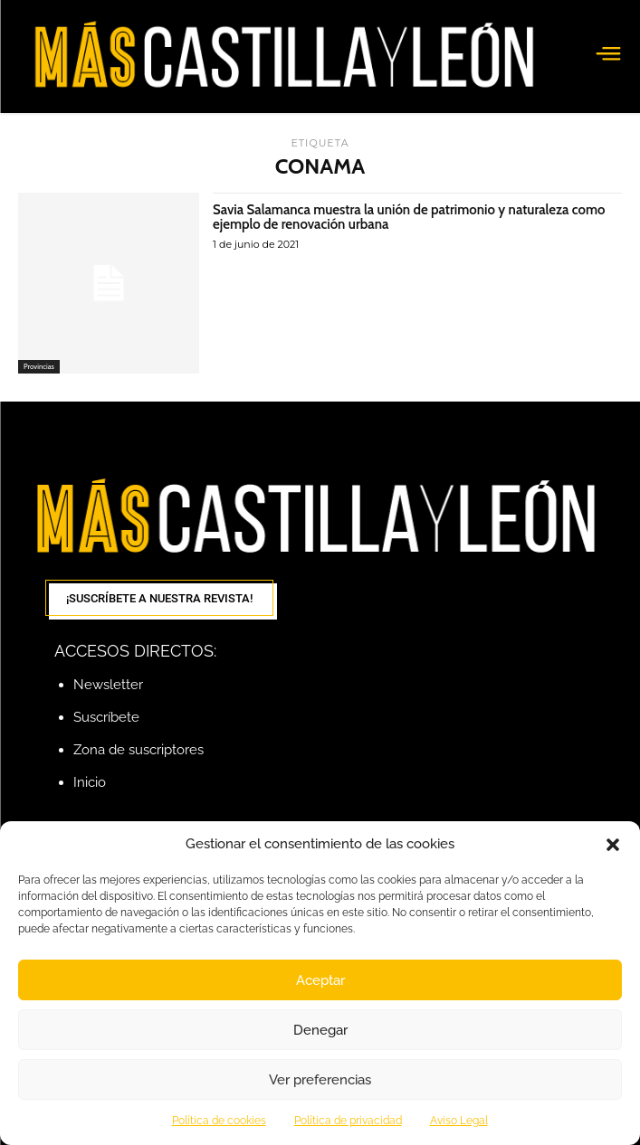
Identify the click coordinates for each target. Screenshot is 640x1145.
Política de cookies (219, 1120)
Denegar (320, 1030)
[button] (613, 845)
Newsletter (108, 685)
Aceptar (320, 980)
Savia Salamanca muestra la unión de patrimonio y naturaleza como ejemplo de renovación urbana (409, 217)
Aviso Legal (459, 1120)
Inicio (89, 782)
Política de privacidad (348, 1120)
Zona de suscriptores (138, 750)
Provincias (39, 366)
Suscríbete (106, 717)
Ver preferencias (320, 1080)
